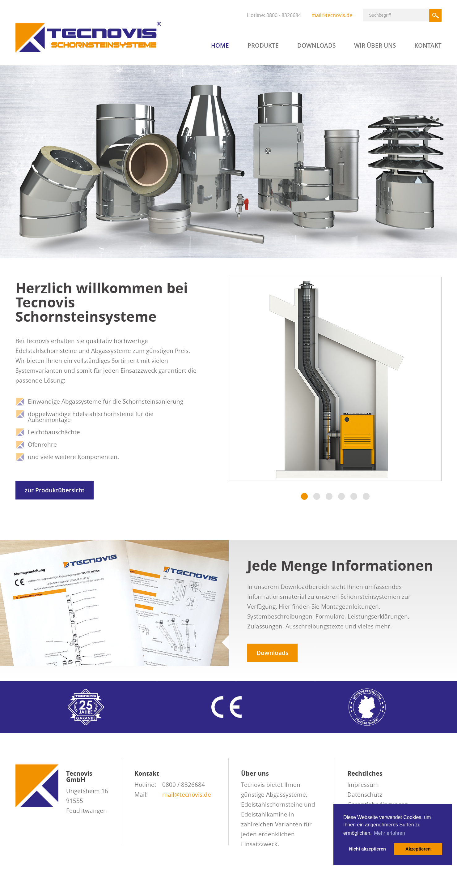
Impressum (363, 785)
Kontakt (428, 46)
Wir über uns (375, 46)
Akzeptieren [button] (418, 848)
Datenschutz (364, 795)
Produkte (263, 46)
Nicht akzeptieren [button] (367, 848)
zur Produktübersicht (54, 490)
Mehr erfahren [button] (389, 833)
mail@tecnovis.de (331, 15)
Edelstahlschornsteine (272, 804)
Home (220, 46)
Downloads (316, 46)
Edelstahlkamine (264, 814)
